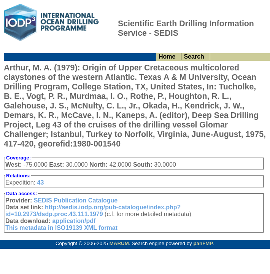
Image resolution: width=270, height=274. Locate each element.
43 (40, 182)
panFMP (203, 243)
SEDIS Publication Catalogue (76, 200)
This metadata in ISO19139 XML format (61, 228)
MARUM (119, 243)
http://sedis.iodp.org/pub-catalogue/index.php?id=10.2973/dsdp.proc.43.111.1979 (93, 210)
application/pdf (74, 221)
